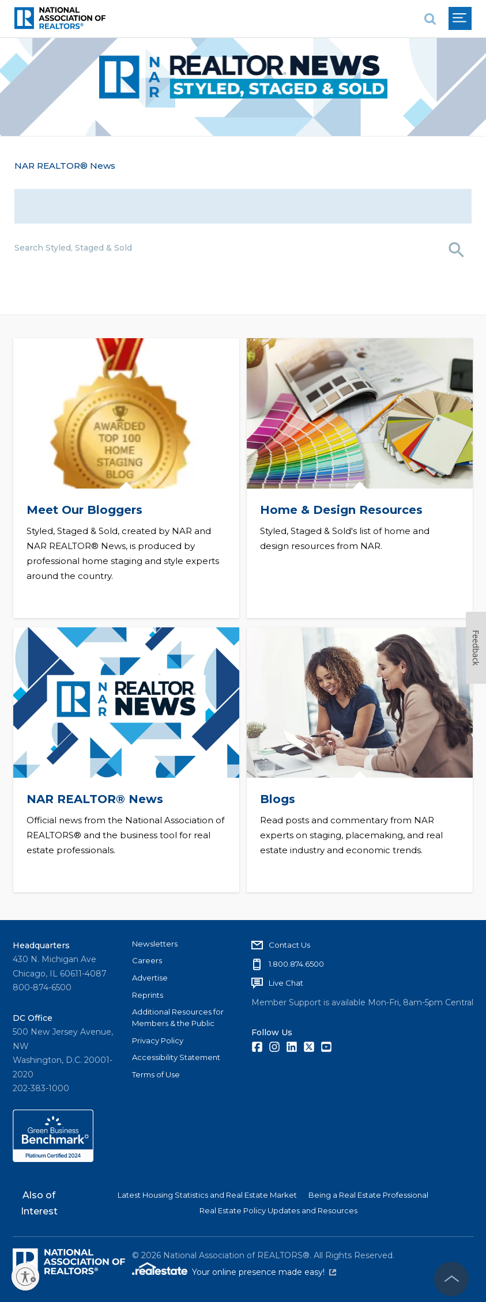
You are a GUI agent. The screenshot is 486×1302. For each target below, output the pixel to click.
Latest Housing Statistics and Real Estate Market (207, 1194)
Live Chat (286, 981)
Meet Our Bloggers (84, 509)
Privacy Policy (157, 1039)
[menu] (460, 18)
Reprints (147, 993)
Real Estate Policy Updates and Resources (278, 1209)
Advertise (150, 976)
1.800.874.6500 (296, 962)
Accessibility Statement (176, 1056)
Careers (147, 959)
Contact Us (289, 943)
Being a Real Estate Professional (368, 1194)
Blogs (278, 797)
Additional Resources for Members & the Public (178, 1016)
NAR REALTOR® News (64, 165)
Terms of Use (156, 1073)
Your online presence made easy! (264, 1271)
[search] (430, 19)
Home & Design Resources (342, 509)
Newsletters (155, 942)
